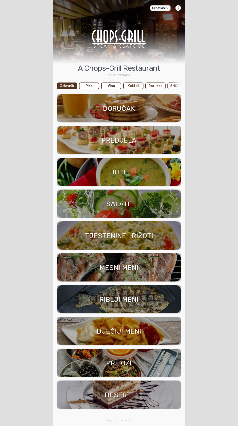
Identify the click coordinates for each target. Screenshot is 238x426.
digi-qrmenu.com (119, 420)
